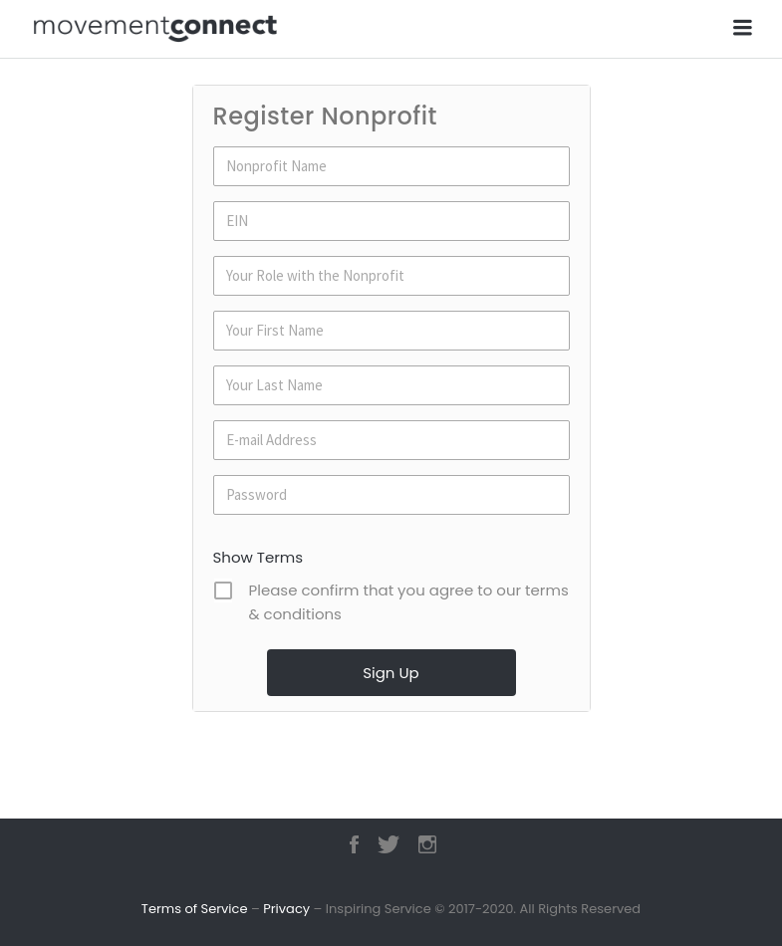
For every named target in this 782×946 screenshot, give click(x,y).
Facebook (354, 844)
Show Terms (258, 557)
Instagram (427, 844)
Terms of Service (194, 908)
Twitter (388, 844)
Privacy (286, 908)
